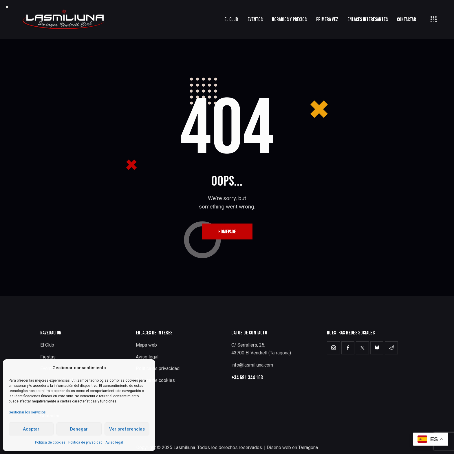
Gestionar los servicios (27, 412)
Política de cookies (50, 442)
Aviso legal (114, 442)
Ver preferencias (127, 429)
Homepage (227, 232)
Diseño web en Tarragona (292, 447)
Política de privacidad (85, 442)
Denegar (79, 429)
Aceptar (31, 429)
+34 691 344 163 (247, 377)
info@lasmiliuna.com (252, 365)
